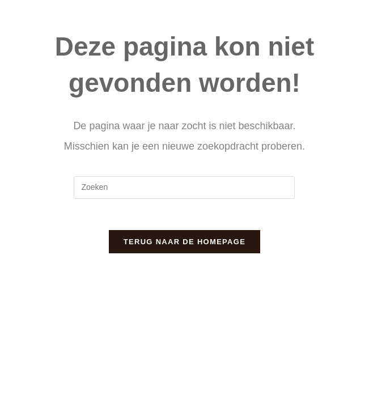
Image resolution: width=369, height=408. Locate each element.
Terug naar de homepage (184, 245)
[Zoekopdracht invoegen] (184, 187)
